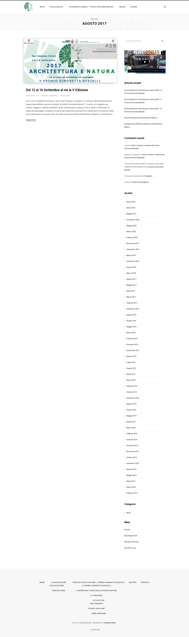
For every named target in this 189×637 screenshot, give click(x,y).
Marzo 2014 (131, 428)
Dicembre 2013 (132, 446)
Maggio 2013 (132, 475)
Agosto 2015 (131, 356)
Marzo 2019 (131, 255)
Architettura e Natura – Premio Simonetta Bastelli (99, 582)
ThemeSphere (110, 622)
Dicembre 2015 (132, 345)
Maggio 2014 (132, 416)
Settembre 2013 (133, 463)
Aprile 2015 (131, 374)
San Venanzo (96, 603)
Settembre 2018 (133, 261)
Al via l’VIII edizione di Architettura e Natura (140, 118)
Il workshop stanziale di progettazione (96, 590)
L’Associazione (58, 582)
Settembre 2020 (133, 220)
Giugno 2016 (131, 321)
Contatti (145, 582)
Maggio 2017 (132, 285)
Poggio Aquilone (96, 608)
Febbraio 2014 (132, 434)
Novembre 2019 (133, 243)
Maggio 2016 (132, 327)
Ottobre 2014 (132, 392)
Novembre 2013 (133, 451)
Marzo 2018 (131, 273)
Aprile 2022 (131, 208)
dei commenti (131, 542)
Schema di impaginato (140, 182)
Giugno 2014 (131, 410)
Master (132, 582)
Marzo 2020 (131, 232)
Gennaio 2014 (132, 440)
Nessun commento (49, 96)
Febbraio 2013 (132, 493)
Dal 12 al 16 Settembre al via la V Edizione (57, 90)
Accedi (127, 530)
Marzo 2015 (131, 380)
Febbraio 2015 (132, 386)
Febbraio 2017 (132, 303)
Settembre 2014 (133, 398)
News (129, 513)
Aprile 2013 (131, 481)
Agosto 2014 (131, 404)
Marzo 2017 (131, 297)
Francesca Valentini (131, 176)
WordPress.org (130, 548)
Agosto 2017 (131, 279)
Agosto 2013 (131, 469)
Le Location (99, 600)
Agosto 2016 (131, 315)
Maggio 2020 (132, 226)
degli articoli (130, 536)
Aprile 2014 (131, 422)
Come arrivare (98, 613)
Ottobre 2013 (132, 457)
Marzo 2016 (131, 333)
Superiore (94, 629)
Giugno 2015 (131, 368)
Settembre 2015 (133, 350)
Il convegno (96, 595)
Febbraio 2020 (132, 237)
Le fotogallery (147, 176)
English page (58, 590)
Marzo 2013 (131, 487)
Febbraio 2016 (132, 339)
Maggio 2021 (132, 214)
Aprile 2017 (131, 291)
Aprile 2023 (131, 202)
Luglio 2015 (131, 362)
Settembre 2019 (133, 249)
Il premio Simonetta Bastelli (96, 585)
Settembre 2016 (133, 309)
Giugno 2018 (131, 267)
